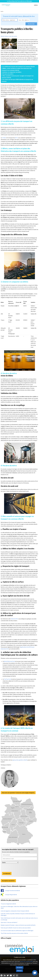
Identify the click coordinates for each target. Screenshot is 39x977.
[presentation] (13, 868)
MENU (36, 5)
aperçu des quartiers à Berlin (20, 760)
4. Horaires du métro (7, 74)
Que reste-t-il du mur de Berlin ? (9, 922)
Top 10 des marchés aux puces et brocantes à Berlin (14, 933)
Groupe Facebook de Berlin (12, 890)
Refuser (19, 970)
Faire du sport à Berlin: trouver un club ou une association (16, 927)
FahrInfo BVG (14, 618)
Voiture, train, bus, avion (10, 36)
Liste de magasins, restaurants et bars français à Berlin (15, 911)
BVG (16, 137)
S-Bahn (4, 137)
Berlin (2, 11)
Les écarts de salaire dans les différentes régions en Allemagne (17, 930)
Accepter (19, 967)
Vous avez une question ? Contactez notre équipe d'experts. (18, 792)
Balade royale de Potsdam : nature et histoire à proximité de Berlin (18, 925)
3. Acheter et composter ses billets (11, 72)
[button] (34, 972)
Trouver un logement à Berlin (8, 903)
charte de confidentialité (26, 961)
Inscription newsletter (8, 880)
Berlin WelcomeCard (9, 661)
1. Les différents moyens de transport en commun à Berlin (18, 66)
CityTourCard (7, 679)
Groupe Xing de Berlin (11, 894)
